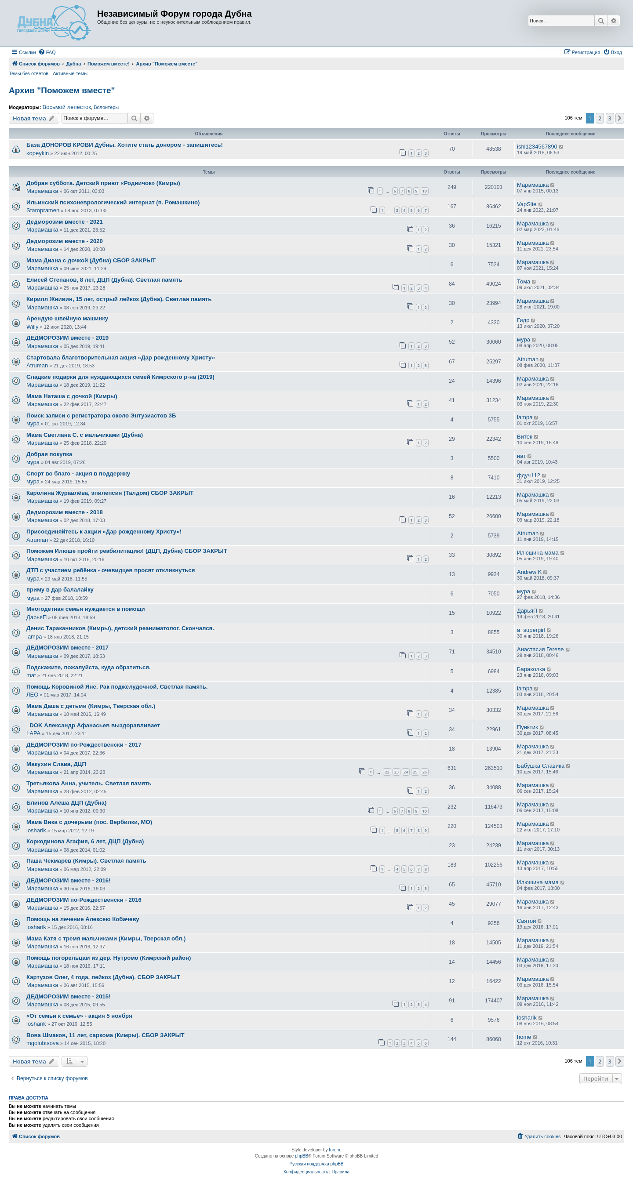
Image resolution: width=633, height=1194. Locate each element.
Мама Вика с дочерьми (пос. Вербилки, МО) (89, 822)
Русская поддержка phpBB (316, 1163)
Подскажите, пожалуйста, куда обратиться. (88, 667)
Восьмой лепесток (66, 107)
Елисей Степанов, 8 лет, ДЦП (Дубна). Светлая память (104, 279)
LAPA (33, 733)
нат (521, 456)
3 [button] (609, 118)
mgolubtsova (42, 1043)
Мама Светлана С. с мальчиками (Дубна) (84, 435)
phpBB (301, 1156)
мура (523, 339)
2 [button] (599, 118)
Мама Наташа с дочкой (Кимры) (71, 396)
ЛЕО (32, 694)
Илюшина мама (538, 552)
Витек (524, 436)
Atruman (37, 365)
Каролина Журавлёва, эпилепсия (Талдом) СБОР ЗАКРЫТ (109, 493)
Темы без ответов (28, 73)
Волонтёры (106, 107)
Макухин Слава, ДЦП (56, 764)
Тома (523, 281)
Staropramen (42, 210)
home (524, 1037)
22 (387, 772)
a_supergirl (531, 630)
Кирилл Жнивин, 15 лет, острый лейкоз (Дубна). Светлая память (118, 299)
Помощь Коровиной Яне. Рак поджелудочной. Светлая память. (117, 686)
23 (396, 772)
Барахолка (531, 669)
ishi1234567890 (537, 146)
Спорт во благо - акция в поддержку (78, 473)
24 (406, 772)
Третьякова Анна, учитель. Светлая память (89, 783)
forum (334, 1149)
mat (31, 675)
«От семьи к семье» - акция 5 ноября (79, 1016)
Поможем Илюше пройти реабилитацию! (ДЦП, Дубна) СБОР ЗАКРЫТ (126, 551)
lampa (524, 417)
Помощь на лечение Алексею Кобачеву (82, 919)
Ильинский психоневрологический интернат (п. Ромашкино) (113, 202)
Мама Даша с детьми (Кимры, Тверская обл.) (90, 706)
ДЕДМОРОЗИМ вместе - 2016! (68, 880)
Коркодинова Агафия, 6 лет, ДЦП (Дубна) (85, 841)
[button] (619, 118)
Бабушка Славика (540, 765)
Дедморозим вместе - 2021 (64, 221)
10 (424, 191)
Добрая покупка (49, 454)
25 (415, 772)
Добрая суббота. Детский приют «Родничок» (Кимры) (103, 183)
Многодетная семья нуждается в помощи (85, 609)
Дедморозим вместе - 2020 (64, 241)
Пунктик (527, 727)
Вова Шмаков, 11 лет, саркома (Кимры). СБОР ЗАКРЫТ (105, 1035)
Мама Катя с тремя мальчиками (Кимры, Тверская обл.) (106, 938)
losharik (36, 830)
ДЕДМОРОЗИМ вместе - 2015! (68, 996)
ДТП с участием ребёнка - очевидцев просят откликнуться (110, 570)
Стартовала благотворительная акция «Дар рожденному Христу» (120, 357)
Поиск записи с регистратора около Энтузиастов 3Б (101, 415)
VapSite (527, 204)
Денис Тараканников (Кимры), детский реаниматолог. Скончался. (120, 628)
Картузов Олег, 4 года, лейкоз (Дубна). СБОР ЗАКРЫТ (103, 977)
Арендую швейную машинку (67, 318)
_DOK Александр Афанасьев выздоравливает (93, 725)
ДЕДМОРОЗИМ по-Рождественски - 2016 (84, 899)
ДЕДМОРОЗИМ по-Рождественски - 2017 (84, 744)
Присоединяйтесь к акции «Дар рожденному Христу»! (104, 531)
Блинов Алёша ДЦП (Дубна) (66, 802)
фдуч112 (528, 475)
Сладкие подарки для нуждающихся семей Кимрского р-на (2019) (120, 377)
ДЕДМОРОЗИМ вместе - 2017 (67, 647)
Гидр (523, 320)
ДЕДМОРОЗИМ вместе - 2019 (67, 337)
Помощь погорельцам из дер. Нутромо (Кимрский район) (108, 957)
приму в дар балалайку (60, 589)
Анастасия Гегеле (540, 649)
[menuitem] (47, 52)
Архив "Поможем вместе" (62, 90)
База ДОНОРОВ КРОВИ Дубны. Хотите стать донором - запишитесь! (124, 145)
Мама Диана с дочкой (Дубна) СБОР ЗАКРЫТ (91, 260)
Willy (32, 326)
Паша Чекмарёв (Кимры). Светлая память (86, 860)
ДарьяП (36, 617)
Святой (526, 921)
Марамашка (42, 191)
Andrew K (529, 572)
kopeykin (37, 153)
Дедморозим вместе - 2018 (64, 512)
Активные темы (70, 73)
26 (424, 772)
